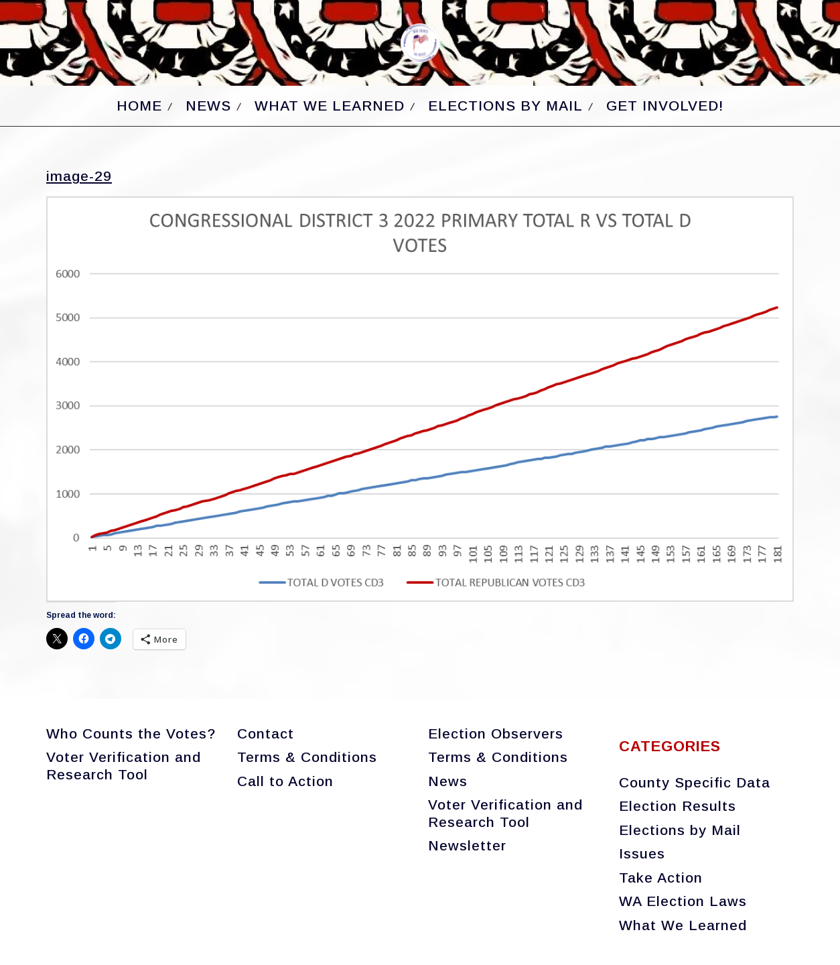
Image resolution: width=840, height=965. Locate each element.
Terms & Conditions (307, 757)
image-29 (79, 176)
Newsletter (467, 845)
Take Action (661, 877)
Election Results (677, 806)
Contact (265, 733)
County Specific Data (694, 782)
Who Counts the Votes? (131, 733)
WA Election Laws (683, 901)
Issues (642, 853)
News (208, 105)
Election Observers (495, 733)
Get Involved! (664, 105)
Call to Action (285, 781)
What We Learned (330, 105)
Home (139, 105)
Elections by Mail (505, 105)
